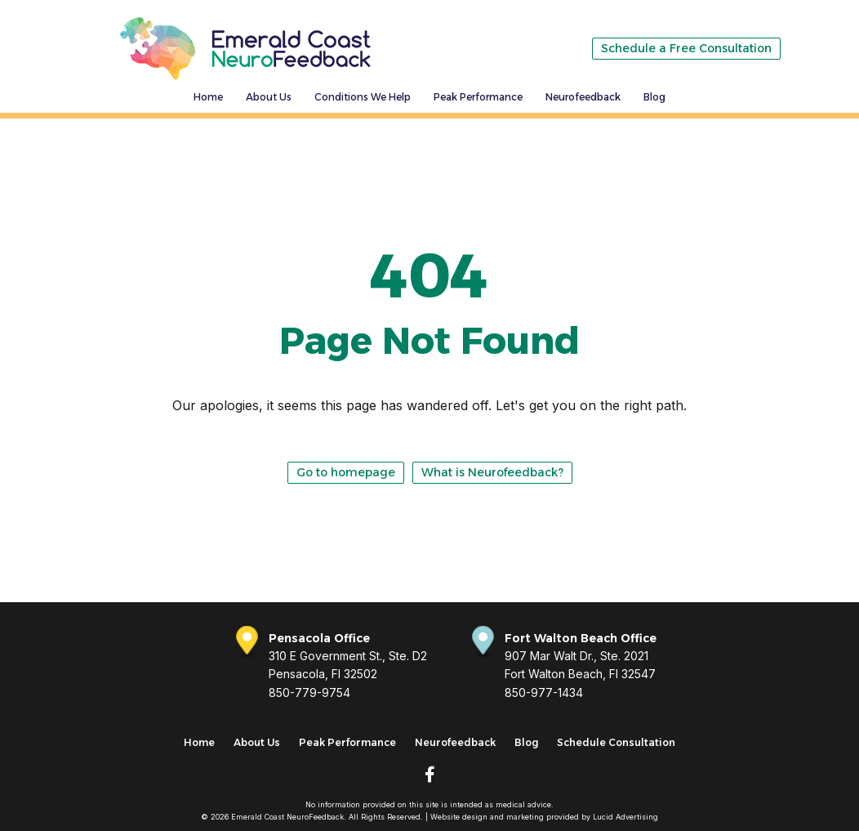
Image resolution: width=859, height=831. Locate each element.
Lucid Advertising (625, 816)
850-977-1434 (544, 692)
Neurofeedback (583, 97)
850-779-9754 (309, 692)
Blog (654, 97)
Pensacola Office (319, 638)
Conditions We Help (362, 97)
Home (208, 97)
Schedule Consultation (616, 742)
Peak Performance (478, 97)
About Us (269, 97)
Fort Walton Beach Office (580, 638)
